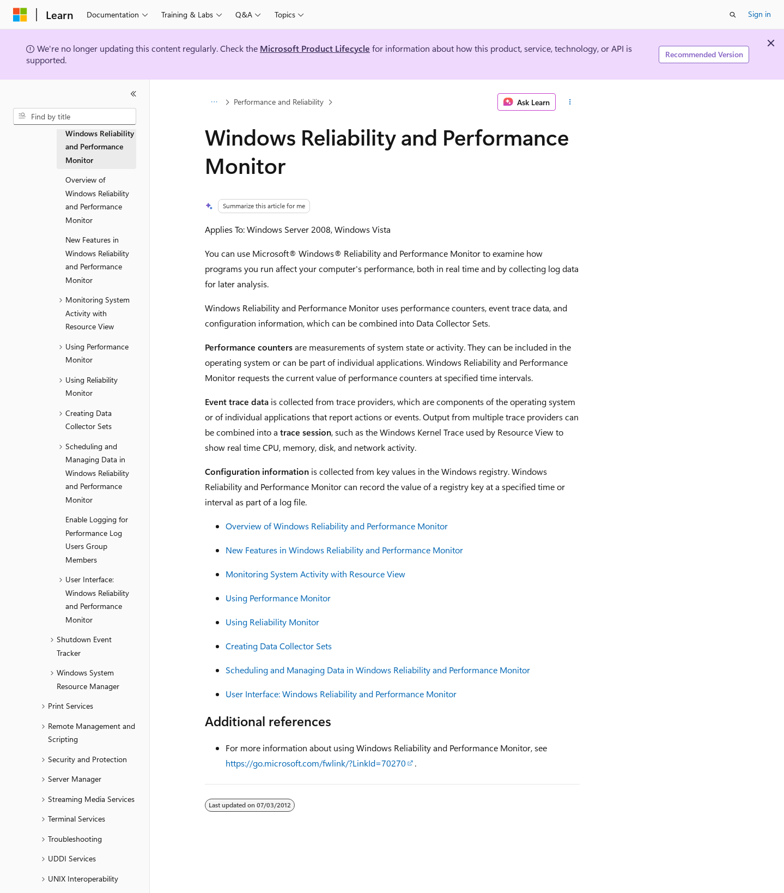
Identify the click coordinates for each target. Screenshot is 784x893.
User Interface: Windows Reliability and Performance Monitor (341, 693)
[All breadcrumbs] (214, 102)
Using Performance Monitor (278, 598)
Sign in (759, 14)
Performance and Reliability (279, 101)
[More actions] (569, 102)
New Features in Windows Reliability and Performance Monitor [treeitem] (97, 259)
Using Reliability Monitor (272, 621)
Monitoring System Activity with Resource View (315, 574)
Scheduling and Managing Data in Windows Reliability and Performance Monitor (378, 669)
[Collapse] (133, 94)
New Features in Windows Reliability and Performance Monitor (344, 550)
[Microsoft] (20, 15)
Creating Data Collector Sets (279, 645)
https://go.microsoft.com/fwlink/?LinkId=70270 (316, 763)
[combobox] (74, 116)
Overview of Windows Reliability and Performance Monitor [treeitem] (97, 199)
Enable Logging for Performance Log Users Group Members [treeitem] (96, 539)
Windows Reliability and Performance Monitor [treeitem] (99, 146)
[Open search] (733, 15)
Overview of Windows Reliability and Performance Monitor (337, 526)
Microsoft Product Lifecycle (315, 48)
